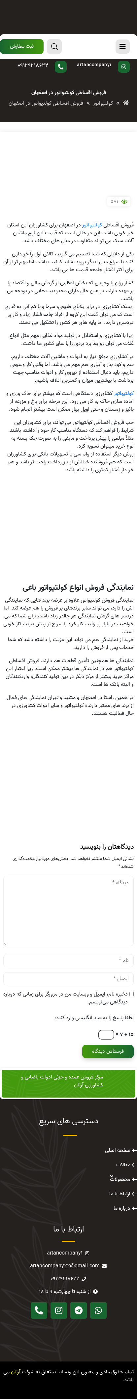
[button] (22, 46)
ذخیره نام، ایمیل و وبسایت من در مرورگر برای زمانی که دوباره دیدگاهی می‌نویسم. (65, 998)
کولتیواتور (92, 225)
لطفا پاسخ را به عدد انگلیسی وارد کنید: (94, 1018)
